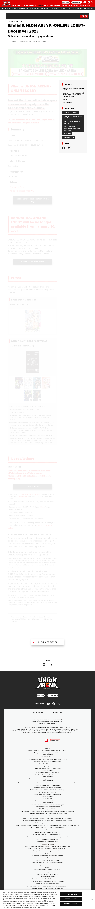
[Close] (92, 899)
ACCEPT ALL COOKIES (70, 904)
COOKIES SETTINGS (71, 894)
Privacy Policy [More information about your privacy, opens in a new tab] (36, 907)
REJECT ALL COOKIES (70, 899)
